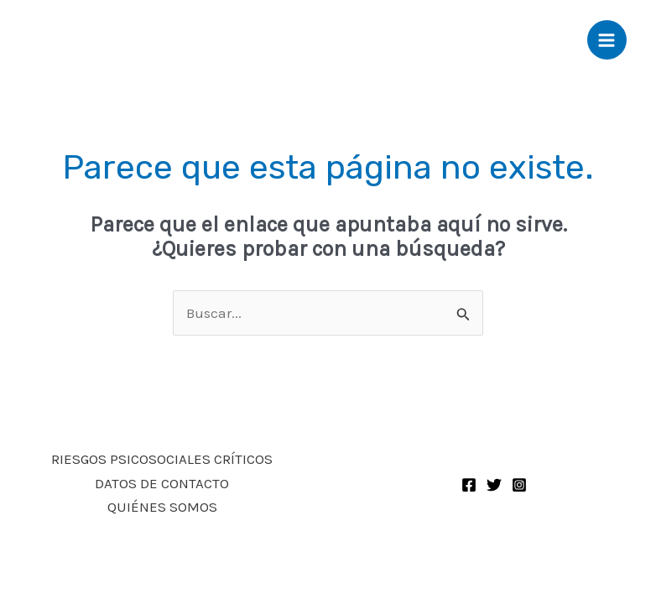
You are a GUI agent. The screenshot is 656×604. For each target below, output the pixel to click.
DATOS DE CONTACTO (162, 483)
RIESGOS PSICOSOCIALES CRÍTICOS (162, 458)
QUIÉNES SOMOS (162, 506)
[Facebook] (468, 484)
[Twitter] (494, 484)
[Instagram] (519, 484)
